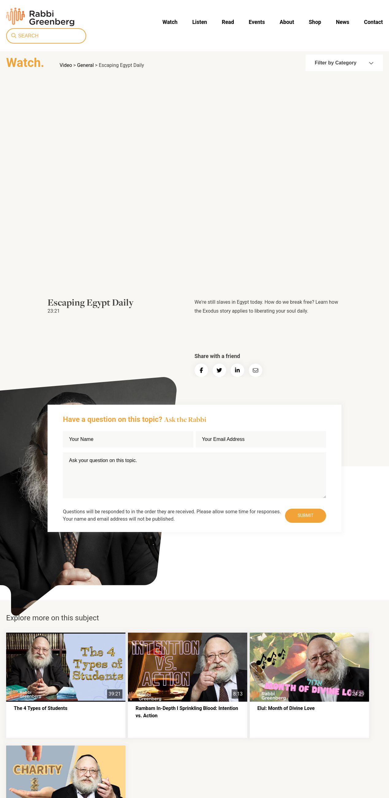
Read (151, 22)
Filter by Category (344, 62)
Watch (96, 22)
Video (66, 65)
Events (179, 22)
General (85, 65)
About (208, 22)
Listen (125, 22)
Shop (235, 22)
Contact (291, 22)
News (262, 22)
